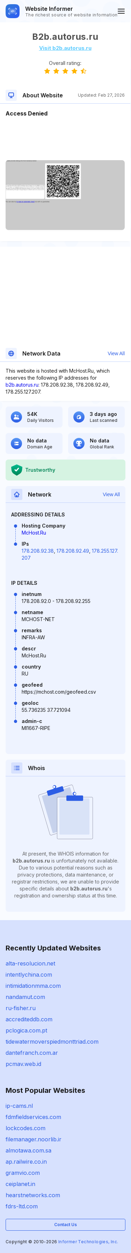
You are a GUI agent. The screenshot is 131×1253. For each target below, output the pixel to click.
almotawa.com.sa (28, 1150)
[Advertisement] (65, 138)
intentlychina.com (29, 974)
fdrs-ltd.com (22, 1206)
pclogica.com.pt (26, 1030)
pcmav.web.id (23, 1063)
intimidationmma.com (33, 985)
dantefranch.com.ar (32, 1052)
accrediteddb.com (29, 1019)
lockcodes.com (25, 1128)
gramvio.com (23, 1172)
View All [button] (116, 353)
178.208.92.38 (38, 551)
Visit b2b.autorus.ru (65, 48)
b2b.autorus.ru (22, 385)
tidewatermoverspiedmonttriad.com (52, 1041)
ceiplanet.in (20, 1183)
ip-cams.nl (19, 1105)
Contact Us (65, 1224)
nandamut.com (25, 996)
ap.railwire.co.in (26, 1161)
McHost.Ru (34, 533)
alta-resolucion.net (30, 963)
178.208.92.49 (73, 551)
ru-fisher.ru (21, 1008)
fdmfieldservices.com (33, 1116)
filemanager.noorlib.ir (33, 1139)
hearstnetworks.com (33, 1195)
